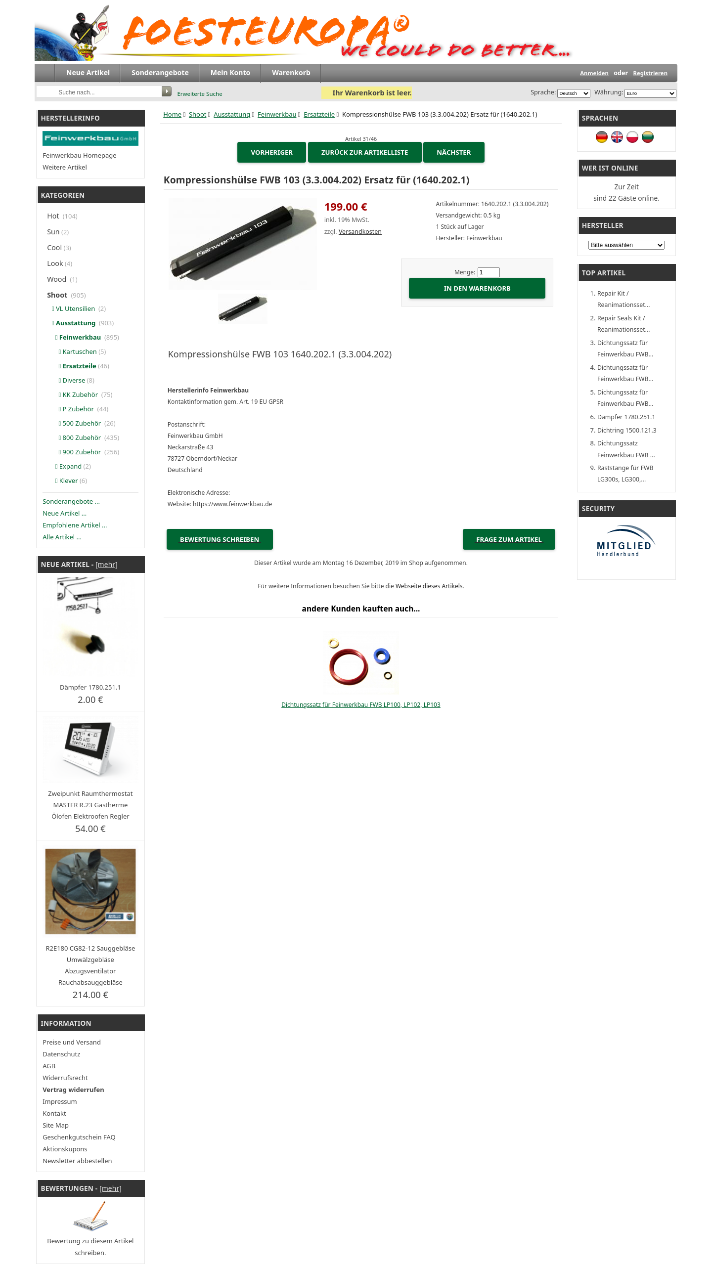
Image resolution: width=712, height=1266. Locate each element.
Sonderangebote (160, 72)
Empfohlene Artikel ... (75, 525)
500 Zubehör (75, 423)
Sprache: (543, 91)
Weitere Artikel (65, 167)
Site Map (56, 1125)
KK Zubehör (73, 394)
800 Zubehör (75, 437)
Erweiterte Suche (199, 93)
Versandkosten (360, 231)
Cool (54, 247)
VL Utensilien (72, 308)
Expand (65, 466)
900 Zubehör (75, 451)
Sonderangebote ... (71, 501)
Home (172, 114)
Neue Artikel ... (65, 513)
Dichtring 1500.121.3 (627, 430)
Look (55, 263)
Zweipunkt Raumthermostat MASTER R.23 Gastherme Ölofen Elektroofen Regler (90, 805)
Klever (63, 480)
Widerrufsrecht (65, 1077)
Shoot (197, 114)
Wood (57, 279)
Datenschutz (61, 1053)
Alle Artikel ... (62, 536)
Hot (54, 215)
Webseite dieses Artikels (429, 586)
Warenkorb (291, 72)
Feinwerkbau (277, 114)
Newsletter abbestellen (77, 1160)
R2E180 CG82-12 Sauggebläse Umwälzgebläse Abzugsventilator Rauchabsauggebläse (90, 965)
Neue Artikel (88, 72)
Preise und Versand (72, 1042)
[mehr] (106, 564)
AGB (49, 1065)
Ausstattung (232, 114)
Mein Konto (230, 72)
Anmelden (594, 73)
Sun (53, 231)
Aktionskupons (65, 1148)
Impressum (60, 1101)
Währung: (607, 91)
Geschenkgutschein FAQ (79, 1137)
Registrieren (650, 73)
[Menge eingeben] (489, 272)
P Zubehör (71, 408)
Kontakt (54, 1113)
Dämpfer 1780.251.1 (90, 687)
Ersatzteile (319, 114)
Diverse (66, 380)
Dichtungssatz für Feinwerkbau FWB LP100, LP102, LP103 (361, 704)
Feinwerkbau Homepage (79, 155)
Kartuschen (72, 351)
